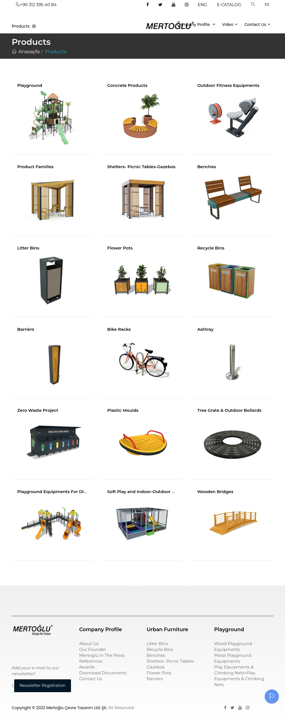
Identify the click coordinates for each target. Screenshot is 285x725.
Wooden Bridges (215, 491)
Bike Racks (119, 329)
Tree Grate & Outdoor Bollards (229, 410)
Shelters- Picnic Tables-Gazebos (141, 166)
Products (21, 26)
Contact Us (257, 24)
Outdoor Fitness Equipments (228, 85)
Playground (29, 85)
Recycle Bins (211, 248)
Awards (87, 667)
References (91, 661)
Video (230, 24)
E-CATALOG (229, 4)
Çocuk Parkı (25, 597)
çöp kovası (90, 597)
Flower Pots (119, 248)
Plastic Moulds (122, 410)
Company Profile (196, 24)
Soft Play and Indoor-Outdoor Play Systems (153, 491)
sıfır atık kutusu (163, 597)
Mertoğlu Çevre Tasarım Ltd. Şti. (76, 708)
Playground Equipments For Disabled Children (67, 491)
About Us (89, 643)
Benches (206, 166)
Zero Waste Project (37, 410)
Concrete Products (127, 85)
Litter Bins (28, 248)
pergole (222, 597)
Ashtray (205, 329)
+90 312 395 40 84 (36, 4)
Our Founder (92, 649)
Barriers (25, 329)
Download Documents (103, 672)
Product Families (35, 166)
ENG (202, 4)
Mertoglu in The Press (102, 655)
